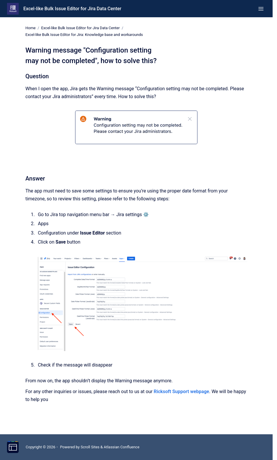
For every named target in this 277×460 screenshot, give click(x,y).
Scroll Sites (90, 447)
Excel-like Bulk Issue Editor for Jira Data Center (72, 8)
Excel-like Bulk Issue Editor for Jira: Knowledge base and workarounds (84, 34)
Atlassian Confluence (121, 447)
